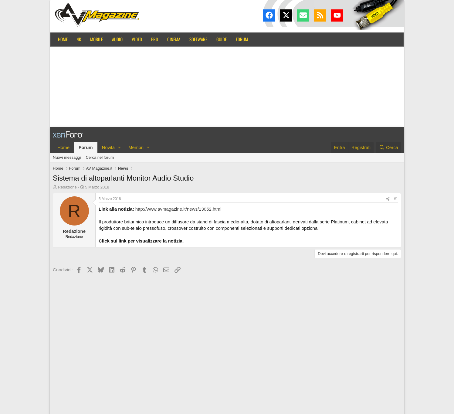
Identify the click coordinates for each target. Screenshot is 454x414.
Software (198, 39)
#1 (396, 199)
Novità (108, 147)
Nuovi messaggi (67, 157)
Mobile (96, 39)
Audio (117, 39)
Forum (242, 39)
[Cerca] (388, 147)
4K (79, 39)
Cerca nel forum (100, 157)
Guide (221, 39)
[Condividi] (388, 198)
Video (137, 39)
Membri (136, 147)
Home (63, 39)
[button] (119, 147)
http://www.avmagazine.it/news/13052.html (178, 209)
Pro (154, 39)
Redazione (67, 187)
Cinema (173, 39)
